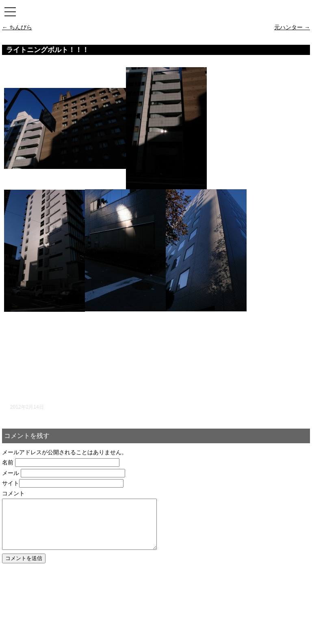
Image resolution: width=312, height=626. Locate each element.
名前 (7, 462)
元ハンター (292, 27)
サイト (10, 483)
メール (10, 473)
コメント (13, 493)
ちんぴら (17, 27)
